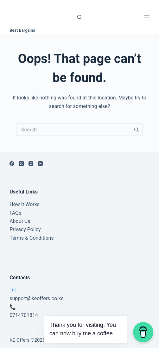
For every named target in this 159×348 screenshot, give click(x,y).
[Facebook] (12, 163)
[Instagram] (31, 163)
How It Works (25, 204)
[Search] (79, 17)
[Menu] (146, 17)
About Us (20, 221)
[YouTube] (40, 163)
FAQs (15, 213)
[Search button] (136, 129)
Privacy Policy (25, 229)
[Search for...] (73, 129)
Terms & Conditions (32, 238)
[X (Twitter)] (21, 163)
